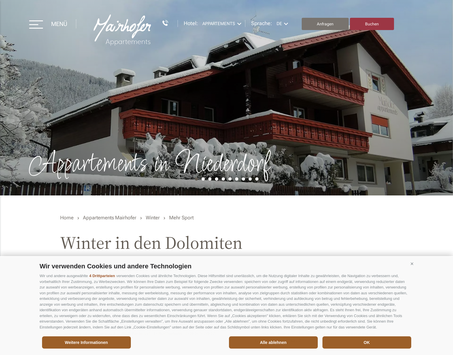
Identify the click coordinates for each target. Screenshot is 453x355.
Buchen (372, 24)
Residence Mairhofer (122, 30)
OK (367, 342)
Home (67, 218)
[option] (226, 97)
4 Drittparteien (102, 276)
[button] (412, 264)
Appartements (218, 23)
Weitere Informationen (86, 342)
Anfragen (325, 24)
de (279, 23)
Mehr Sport (181, 218)
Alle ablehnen (273, 342)
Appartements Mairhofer (109, 218)
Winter (153, 218)
